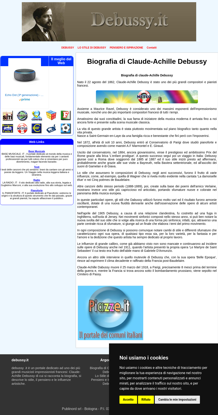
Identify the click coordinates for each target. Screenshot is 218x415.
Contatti (152, 47)
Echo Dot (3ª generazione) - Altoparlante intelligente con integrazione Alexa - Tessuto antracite (24, 95)
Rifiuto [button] (146, 399)
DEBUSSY (67, 47)
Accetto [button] (128, 399)
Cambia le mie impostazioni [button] (177, 399)
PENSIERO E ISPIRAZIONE (126, 47)
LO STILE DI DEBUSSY (92, 47)
